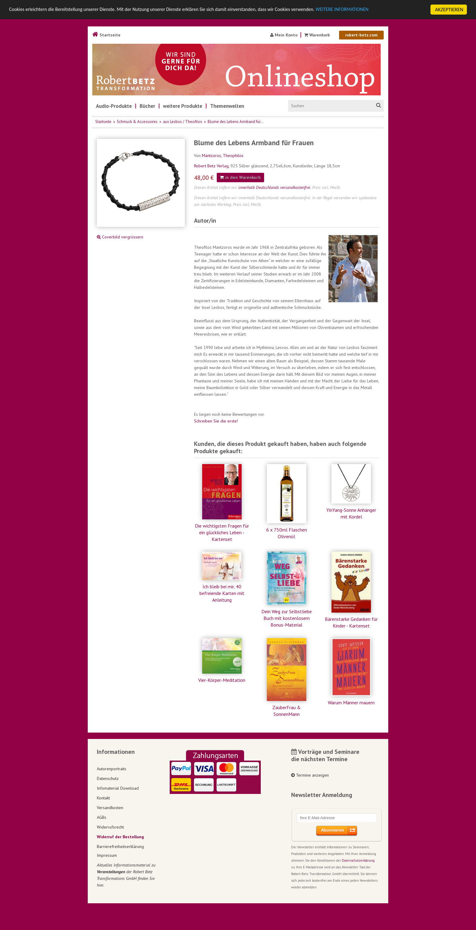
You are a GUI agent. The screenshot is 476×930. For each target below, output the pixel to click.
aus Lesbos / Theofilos (182, 121)
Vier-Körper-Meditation (221, 680)
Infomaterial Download (118, 788)
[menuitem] (113, 106)
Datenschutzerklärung (358, 860)
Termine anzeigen (310, 775)
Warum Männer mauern (351, 702)
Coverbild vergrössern (120, 237)
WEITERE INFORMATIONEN (364, 9)
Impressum (107, 855)
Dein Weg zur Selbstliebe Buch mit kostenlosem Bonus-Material (286, 618)
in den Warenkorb (240, 177)
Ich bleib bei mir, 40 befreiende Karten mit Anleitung (221, 593)
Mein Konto (284, 35)
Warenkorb (317, 35)
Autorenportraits (111, 768)
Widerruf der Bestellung (120, 836)
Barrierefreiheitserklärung (120, 846)
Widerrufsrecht (110, 827)
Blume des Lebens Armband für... (236, 121)
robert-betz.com (361, 35)
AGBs (101, 817)
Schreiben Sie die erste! (216, 421)
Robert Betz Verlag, (212, 166)
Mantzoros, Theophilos (222, 155)
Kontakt (103, 798)
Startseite (106, 35)
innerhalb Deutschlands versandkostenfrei (274, 187)
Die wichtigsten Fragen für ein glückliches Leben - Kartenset (222, 532)
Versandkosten (110, 807)
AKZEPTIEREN (449, 9)
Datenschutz (108, 778)
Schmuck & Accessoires (137, 121)
